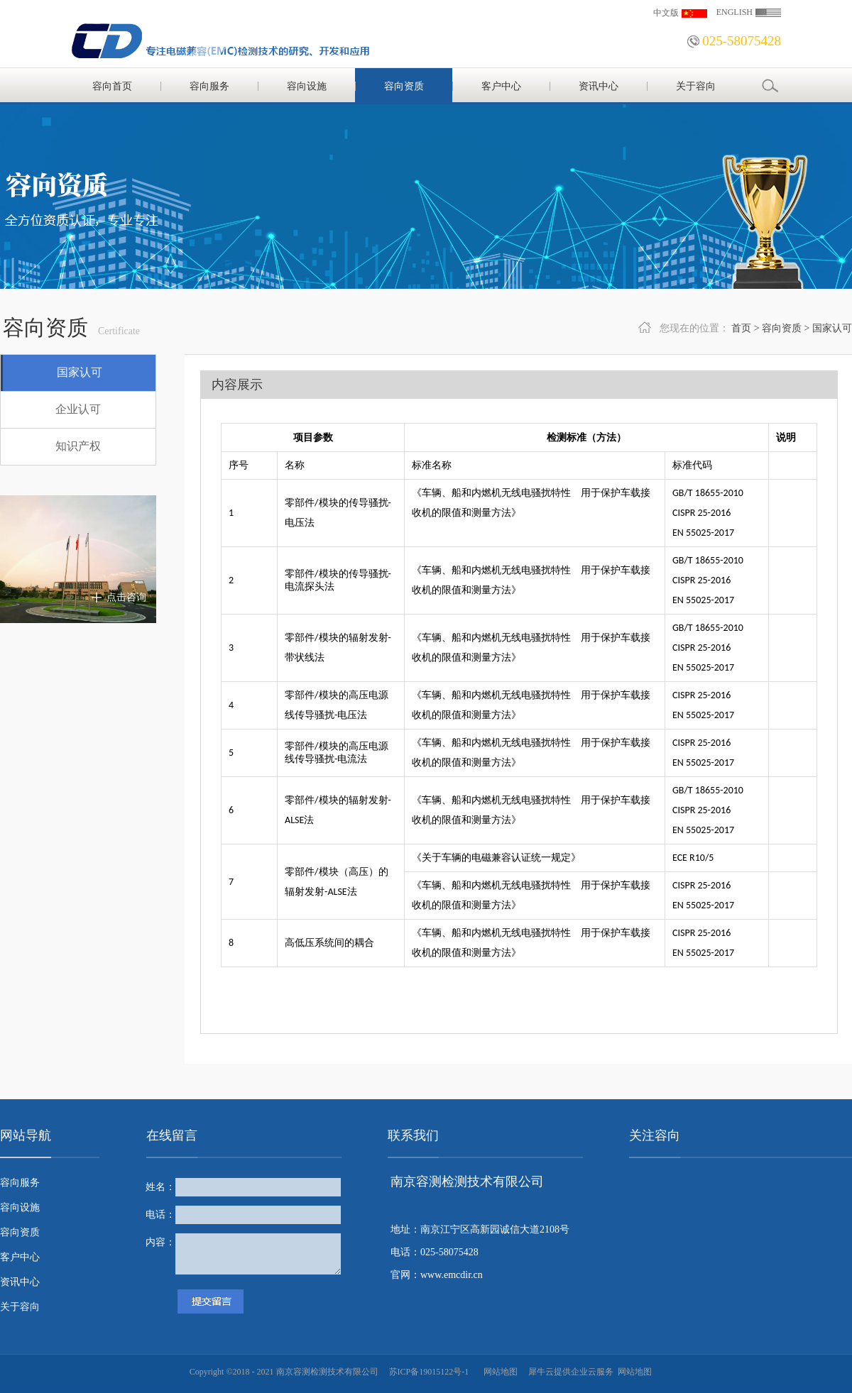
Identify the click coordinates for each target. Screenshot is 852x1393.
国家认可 (832, 328)
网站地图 (498, 1372)
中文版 (666, 13)
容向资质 (782, 328)
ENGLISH (734, 12)
